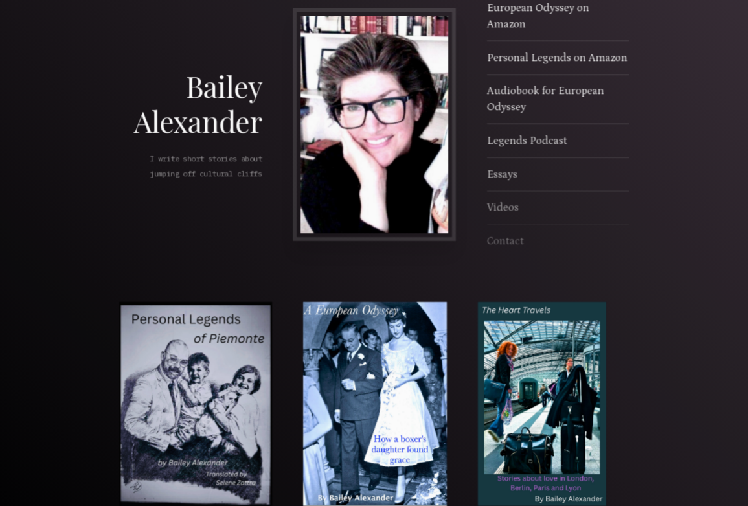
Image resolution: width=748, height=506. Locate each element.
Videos (502, 208)
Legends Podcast (526, 141)
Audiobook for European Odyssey (544, 99)
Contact (504, 241)
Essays (501, 174)
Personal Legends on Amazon (556, 58)
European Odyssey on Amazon (537, 17)
